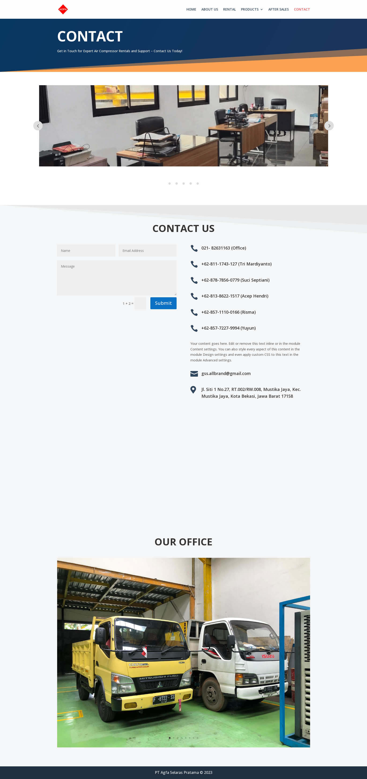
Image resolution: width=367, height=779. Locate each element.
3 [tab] (183, 183)
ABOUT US (209, 9)
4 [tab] (190, 183)
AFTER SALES (278, 9)
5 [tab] (197, 183)
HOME (191, 9)
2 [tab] (176, 183)
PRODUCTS (250, 9)
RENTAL (229, 9)
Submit (163, 303)
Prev (38, 125)
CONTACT (302, 9)
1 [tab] (169, 183)
